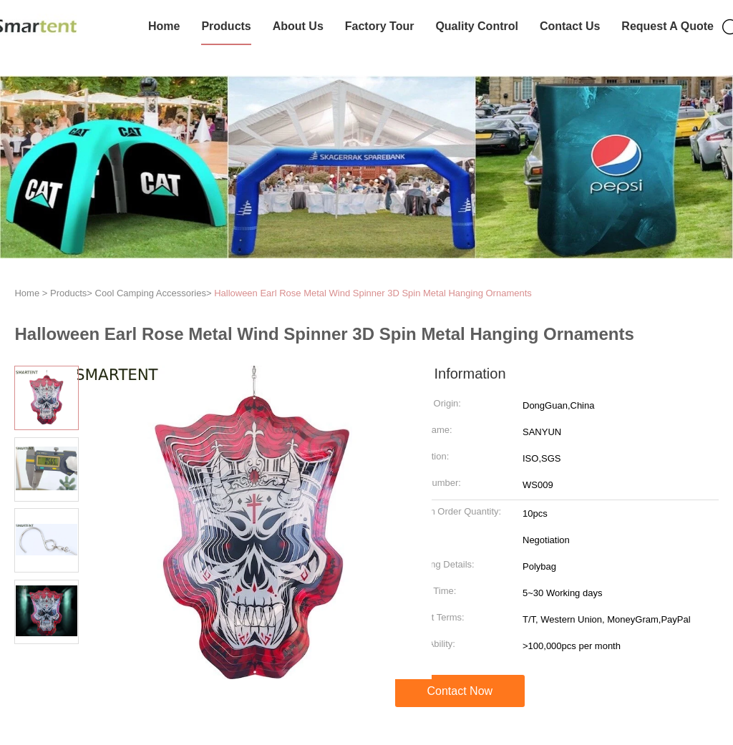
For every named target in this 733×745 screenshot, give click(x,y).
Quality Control (476, 26)
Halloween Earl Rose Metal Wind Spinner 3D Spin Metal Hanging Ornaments (373, 293)
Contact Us (570, 26)
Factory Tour (379, 26)
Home (164, 26)
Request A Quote (667, 26)
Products (226, 26)
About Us (298, 26)
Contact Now (460, 691)
